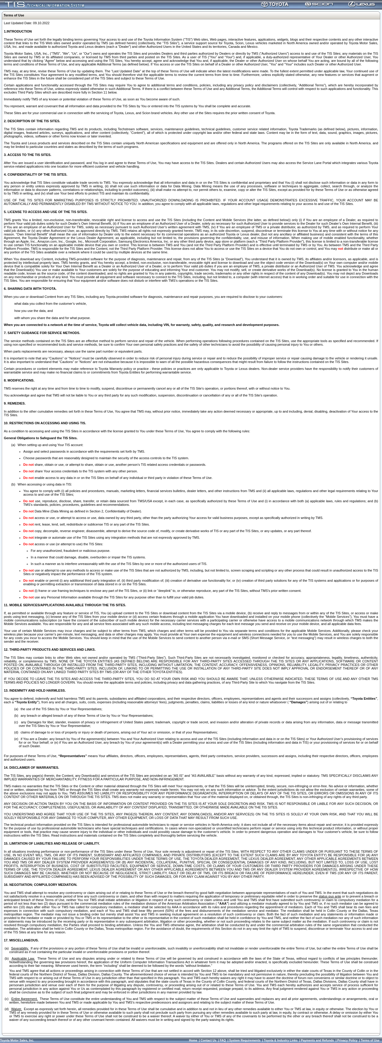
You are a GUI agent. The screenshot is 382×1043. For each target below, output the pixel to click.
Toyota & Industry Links (281, 1040)
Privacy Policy (347, 1040)
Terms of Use (370, 1040)
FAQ (223, 1040)
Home (193, 1040)
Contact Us (208, 1040)
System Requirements (245, 1040)
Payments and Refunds (317, 1040)
